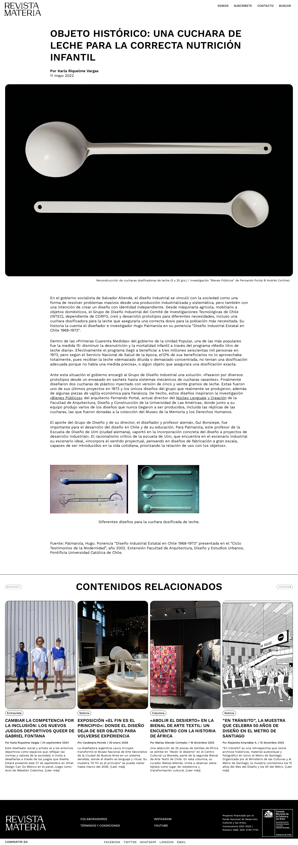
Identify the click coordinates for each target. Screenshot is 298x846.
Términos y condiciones (100, 825)
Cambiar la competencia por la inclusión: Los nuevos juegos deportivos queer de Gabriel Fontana (39, 728)
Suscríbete (243, 6)
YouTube (161, 825)
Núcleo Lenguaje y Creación (201, 398)
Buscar (285, 6)
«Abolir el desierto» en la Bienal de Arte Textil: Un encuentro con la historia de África (182, 728)
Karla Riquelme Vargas (78, 71)
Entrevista (14, 713)
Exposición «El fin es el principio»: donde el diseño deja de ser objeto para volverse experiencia (111, 728)
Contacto (265, 6)
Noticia (84, 713)
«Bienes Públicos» (66, 398)
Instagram (163, 819)
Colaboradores (93, 819)
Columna (158, 713)
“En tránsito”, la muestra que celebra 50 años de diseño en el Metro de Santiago (254, 728)
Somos (223, 6)
